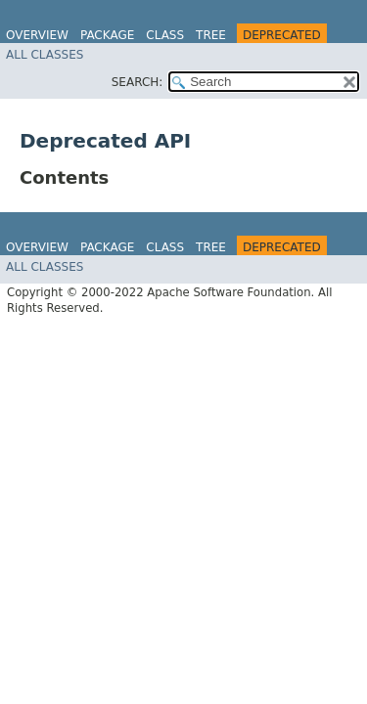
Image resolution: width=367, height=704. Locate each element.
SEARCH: (137, 82)
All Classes (44, 55)
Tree (211, 35)
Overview (37, 35)
